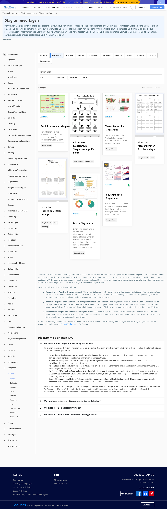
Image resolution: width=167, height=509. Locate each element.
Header (11, 205)
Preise (90, 7)
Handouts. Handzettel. (18, 199)
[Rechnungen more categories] (4, 223)
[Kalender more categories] (4, 118)
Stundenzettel (45, 61)
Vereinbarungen (15, 65)
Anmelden (141, 7)
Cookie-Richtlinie (20, 491)
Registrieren (157, 7)
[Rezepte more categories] (4, 350)
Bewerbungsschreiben (17, 158)
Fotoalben (12, 298)
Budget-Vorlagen (68, 324)
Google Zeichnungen (17, 187)
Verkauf (130, 55)
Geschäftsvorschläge (17, 112)
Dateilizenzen (18, 480)
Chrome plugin (60, 480)
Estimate (13, 383)
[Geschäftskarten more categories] (4, 101)
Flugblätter (13, 182)
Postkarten (12, 315)
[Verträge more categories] (4, 153)
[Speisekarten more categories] (4, 275)
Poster (10, 321)
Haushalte (12, 94)
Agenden (11, 59)
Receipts (13, 396)
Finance (13, 387)
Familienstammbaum (17, 176)
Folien (10, 423)
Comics (11, 147)
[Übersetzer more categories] (4, 441)
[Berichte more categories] (4, 356)
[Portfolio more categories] (4, 310)
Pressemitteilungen (16, 327)
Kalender (11, 118)
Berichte (11, 356)
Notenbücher (13, 193)
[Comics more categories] (4, 147)
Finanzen (81, 55)
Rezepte (11, 350)
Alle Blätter (44, 55)
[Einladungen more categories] (4, 217)
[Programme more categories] (4, 333)
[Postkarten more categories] (4, 316)
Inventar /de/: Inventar (17, 211)
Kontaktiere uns (61, 483)
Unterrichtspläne (15, 245)
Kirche (47, 7)
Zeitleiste (152, 55)
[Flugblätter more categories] (4, 182)
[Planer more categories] (4, 304)
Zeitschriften (13, 234)
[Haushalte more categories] (4, 95)
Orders (12, 391)
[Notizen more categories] (4, 292)
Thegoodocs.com (10, 13)
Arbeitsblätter (14, 446)
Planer (10, 304)
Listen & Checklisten (16, 263)
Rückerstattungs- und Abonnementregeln (30, 494)
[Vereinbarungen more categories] (4, 66)
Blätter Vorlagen (28, 13)
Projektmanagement (17, 338)
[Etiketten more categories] (4, 240)
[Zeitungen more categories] (4, 287)
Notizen (11, 292)
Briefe (10, 257)
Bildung (55, 7)
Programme (13, 333)
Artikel (10, 71)
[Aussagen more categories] (4, 435)
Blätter (11, 373)
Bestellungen (93, 55)
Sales (12, 404)
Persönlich (67, 7)
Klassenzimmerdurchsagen (19, 135)
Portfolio (12, 309)
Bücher (11, 83)
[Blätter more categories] (4, 374)
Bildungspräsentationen (18, 170)
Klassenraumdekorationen (19, 141)
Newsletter (12, 280)
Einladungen (13, 216)
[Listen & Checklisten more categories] (4, 263)
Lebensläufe (13, 164)
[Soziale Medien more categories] (4, 429)
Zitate (10, 344)
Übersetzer (12, 440)
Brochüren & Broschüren (18, 89)
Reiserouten (13, 228)
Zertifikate (12, 129)
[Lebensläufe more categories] (4, 165)
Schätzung (69, 55)
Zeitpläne (12, 367)
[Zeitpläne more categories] (4, 368)
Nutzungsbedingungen (22, 483)
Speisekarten (13, 275)
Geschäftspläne (14, 106)
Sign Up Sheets (15, 408)
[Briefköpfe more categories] (4, 252)
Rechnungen (13, 222)
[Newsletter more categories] (4, 281)
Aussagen (12, 434)
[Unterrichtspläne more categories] (4, 246)
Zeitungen (12, 286)
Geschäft (36, 7)
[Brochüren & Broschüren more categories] (4, 89)
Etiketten (12, 240)
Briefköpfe (12, 251)
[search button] (130, 7)
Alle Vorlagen (11, 54)
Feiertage (80, 7)
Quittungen (107, 55)
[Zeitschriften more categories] (4, 234)
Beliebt (157, 88)
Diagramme (56, 55)
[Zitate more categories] (4, 345)
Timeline (13, 412)
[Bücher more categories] (4, 83)
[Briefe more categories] (4, 257)
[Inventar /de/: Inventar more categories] (4, 211)
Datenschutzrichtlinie (22, 487)
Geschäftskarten (15, 100)
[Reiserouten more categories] (4, 228)
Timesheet (14, 417)
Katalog (11, 123)
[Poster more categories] (4, 321)
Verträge (11, 152)
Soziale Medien (14, 429)
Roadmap (13, 400)
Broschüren (13, 77)
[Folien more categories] (4, 423)
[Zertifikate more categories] (4, 130)
